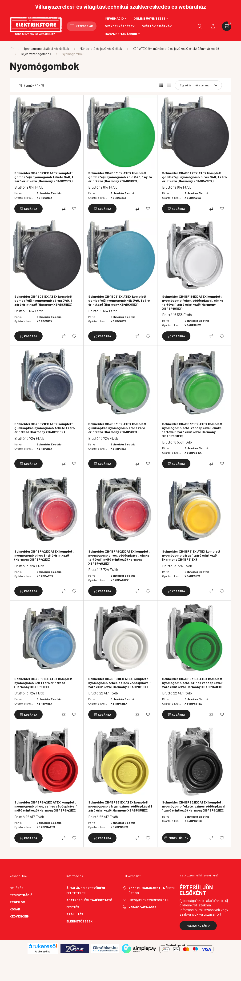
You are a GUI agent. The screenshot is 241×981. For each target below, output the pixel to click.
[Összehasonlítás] (63, 208)
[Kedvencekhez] (74, 208)
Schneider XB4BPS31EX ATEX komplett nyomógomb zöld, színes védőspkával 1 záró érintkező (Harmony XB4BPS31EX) (193, 683)
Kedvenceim (19, 916)
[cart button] (226, 26)
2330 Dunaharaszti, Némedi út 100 (152, 890)
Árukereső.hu (42, 951)
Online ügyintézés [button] (149, 18)
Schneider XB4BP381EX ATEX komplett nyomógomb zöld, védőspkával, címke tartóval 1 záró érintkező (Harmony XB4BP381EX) (192, 430)
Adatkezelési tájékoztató (89, 900)
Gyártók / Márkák (157, 26)
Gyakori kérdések (120, 26)
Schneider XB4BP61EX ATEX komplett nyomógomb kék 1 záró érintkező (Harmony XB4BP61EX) (43, 683)
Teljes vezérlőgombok (35, 54)
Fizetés (72, 907)
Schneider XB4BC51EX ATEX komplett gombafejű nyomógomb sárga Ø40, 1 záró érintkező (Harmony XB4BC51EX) (43, 300)
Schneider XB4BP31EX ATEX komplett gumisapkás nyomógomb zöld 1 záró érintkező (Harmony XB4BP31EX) (117, 428)
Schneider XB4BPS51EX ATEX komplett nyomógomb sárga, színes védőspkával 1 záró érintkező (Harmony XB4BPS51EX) (120, 806)
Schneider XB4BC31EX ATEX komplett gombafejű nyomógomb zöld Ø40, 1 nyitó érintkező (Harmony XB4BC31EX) (120, 177)
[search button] (200, 26)
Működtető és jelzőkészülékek (101, 49)
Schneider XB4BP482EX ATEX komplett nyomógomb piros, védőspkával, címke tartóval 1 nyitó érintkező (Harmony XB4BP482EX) (119, 557)
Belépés (17, 888)
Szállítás (74, 914)
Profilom (17, 902)
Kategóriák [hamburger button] (81, 26)
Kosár (15, 909)
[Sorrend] (198, 85)
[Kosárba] (28, 208)
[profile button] (213, 26)
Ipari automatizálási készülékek (46, 49)
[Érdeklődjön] (176, 838)
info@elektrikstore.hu (149, 900)
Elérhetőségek (79, 921)
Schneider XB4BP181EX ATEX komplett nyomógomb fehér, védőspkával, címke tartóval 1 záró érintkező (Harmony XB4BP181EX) (192, 302)
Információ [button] (114, 18)
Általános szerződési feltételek (85, 890)
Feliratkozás (198, 925)
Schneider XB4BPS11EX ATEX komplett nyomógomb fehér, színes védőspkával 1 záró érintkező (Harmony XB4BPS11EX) (119, 683)
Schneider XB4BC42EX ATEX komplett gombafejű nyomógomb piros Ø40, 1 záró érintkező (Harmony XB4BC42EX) (194, 177)
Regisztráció (21, 895)
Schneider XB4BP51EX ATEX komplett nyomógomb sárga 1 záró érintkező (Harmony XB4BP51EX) (191, 555)
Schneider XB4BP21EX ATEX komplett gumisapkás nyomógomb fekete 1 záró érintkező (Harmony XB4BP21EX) (44, 428)
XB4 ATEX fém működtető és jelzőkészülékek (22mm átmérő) (176, 49)
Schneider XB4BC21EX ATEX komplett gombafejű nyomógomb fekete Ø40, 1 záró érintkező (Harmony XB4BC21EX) (43, 177)
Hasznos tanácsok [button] (121, 34)
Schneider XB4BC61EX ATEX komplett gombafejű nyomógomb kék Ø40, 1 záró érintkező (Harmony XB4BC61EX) (119, 300)
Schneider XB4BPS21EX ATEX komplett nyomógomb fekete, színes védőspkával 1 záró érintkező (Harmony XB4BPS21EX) (193, 806)
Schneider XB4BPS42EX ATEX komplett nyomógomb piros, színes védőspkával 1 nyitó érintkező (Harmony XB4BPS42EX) (45, 806)
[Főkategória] (11, 48)
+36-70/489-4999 (143, 907)
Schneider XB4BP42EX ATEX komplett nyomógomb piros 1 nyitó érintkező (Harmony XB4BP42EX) (44, 555)
